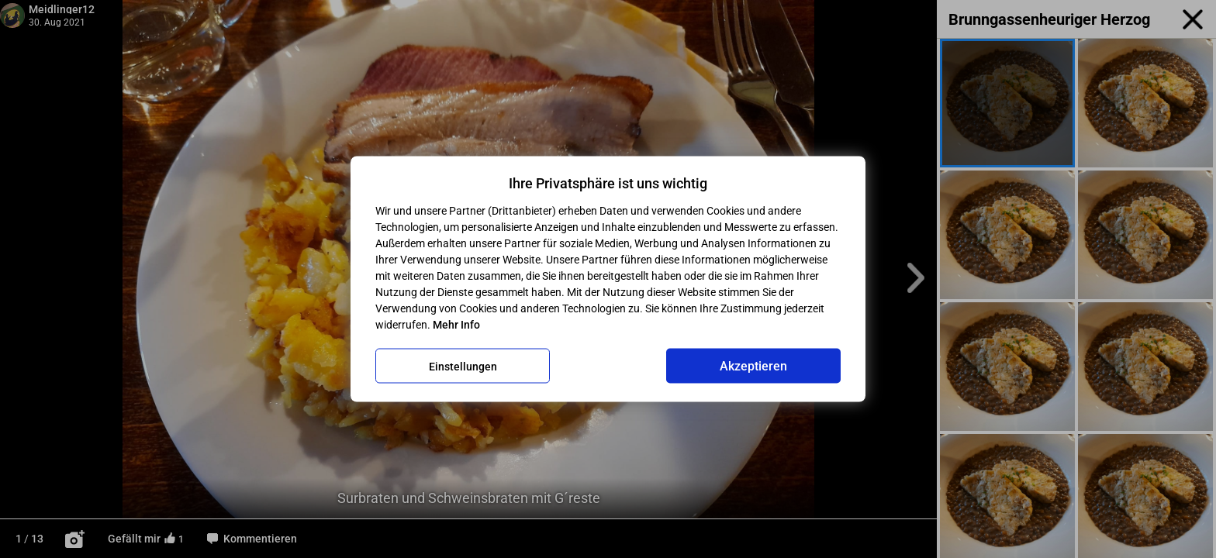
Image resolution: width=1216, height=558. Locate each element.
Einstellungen (463, 366)
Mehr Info (456, 325)
